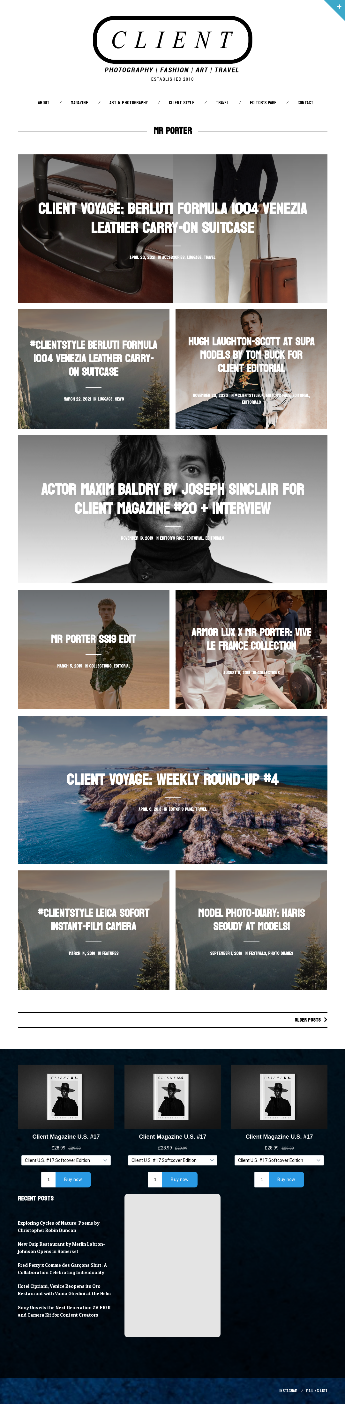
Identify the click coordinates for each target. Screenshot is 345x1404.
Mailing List (316, 1391)
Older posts (308, 1019)
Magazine (79, 103)
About (43, 103)
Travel (222, 103)
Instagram (288, 1391)
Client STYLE (181, 103)
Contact (305, 103)
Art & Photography (128, 103)
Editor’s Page (263, 103)
